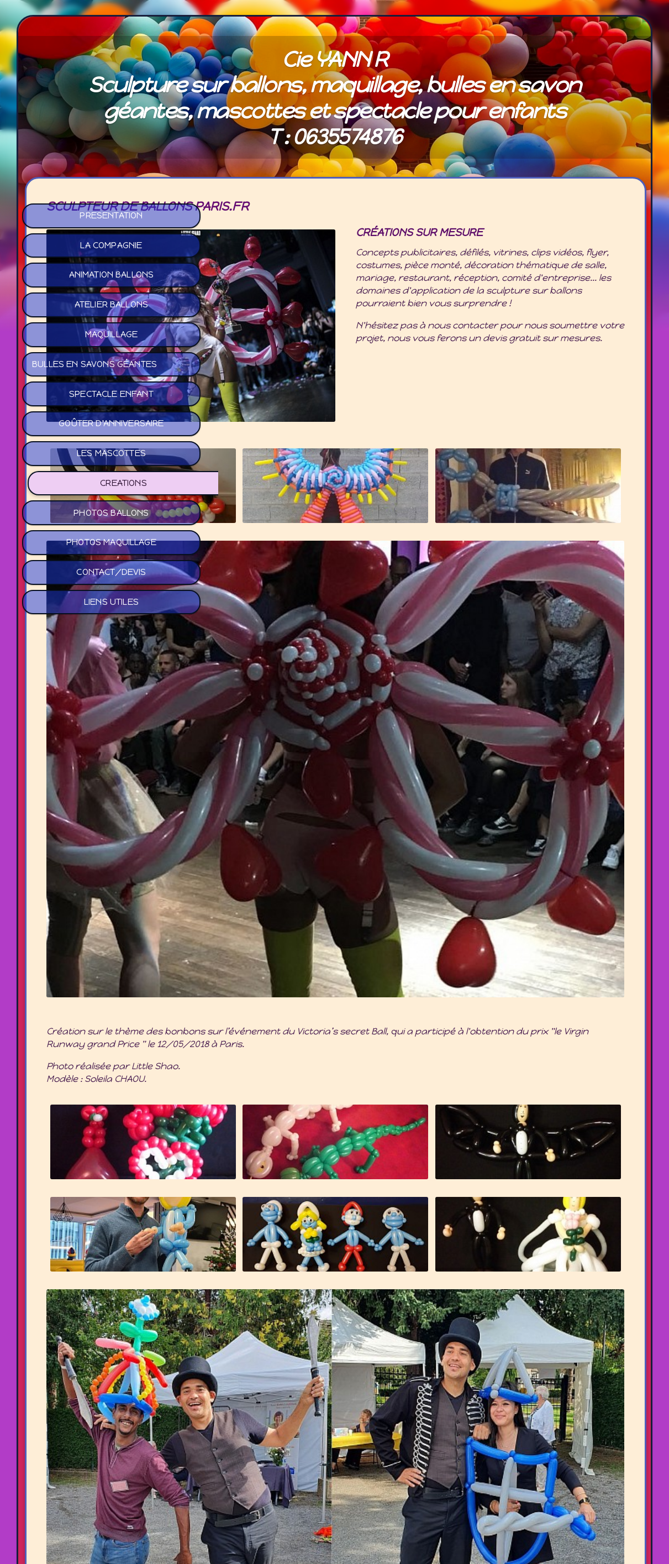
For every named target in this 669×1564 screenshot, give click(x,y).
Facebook (334, 1459)
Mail (334, 1471)
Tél (334, 1483)
